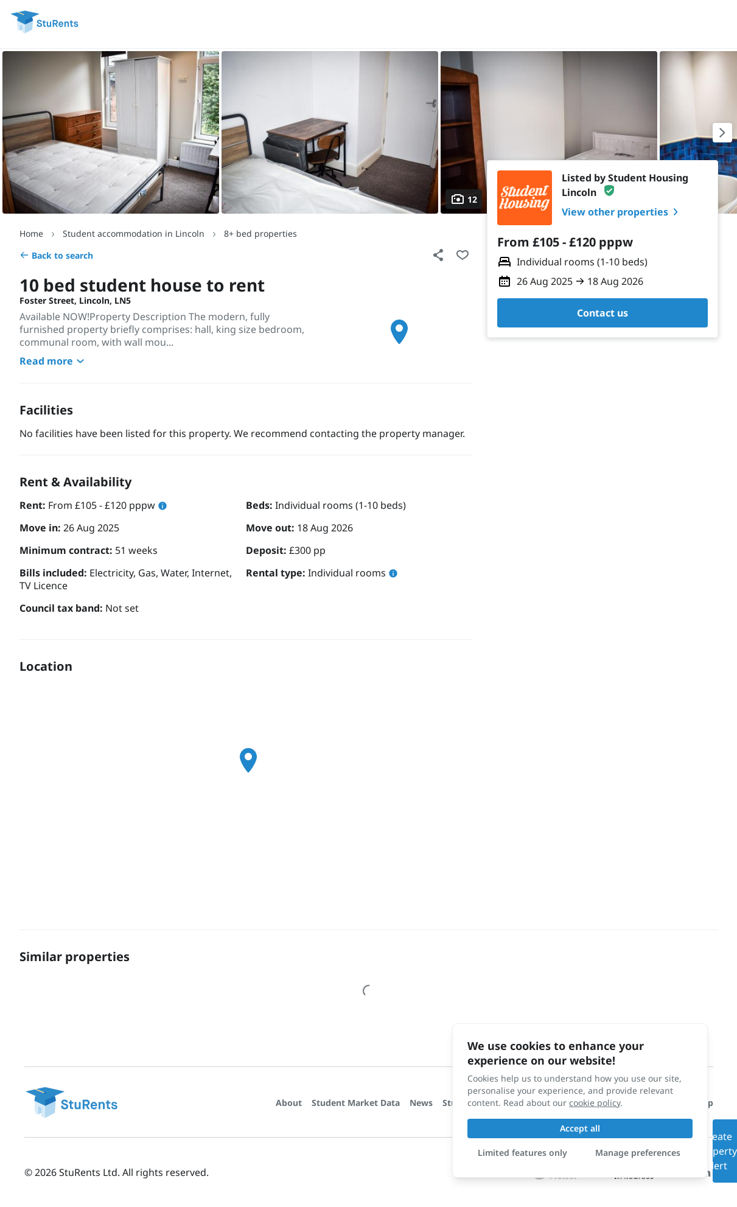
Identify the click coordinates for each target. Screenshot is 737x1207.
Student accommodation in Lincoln (133, 233)
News (421, 1102)
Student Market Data (356, 1102)
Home (31, 233)
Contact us (602, 313)
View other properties (622, 212)
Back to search (56, 255)
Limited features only (522, 1152)
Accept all (580, 1128)
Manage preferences (637, 1152)
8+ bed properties (260, 233)
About (289, 1102)
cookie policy (594, 1102)
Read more (53, 361)
